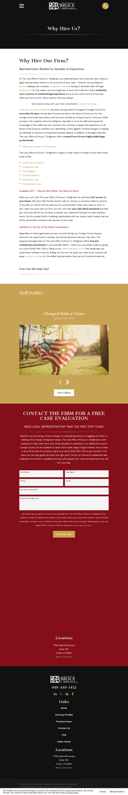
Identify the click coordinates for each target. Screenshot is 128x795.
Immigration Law (30, 167)
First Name (24, 472)
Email (68, 481)
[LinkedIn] (55, 604)
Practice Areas (64, 632)
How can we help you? (29, 498)
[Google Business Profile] (67, 604)
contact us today (87, 103)
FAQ (64, 645)
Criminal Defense (30, 175)
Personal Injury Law (31, 184)
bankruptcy (25, 90)
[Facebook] (72, 604)
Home (64, 618)
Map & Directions (64, 567)
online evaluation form (73, 248)
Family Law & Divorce (33, 162)
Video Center (64, 652)
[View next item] (67, 382)
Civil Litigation (29, 171)
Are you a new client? (29, 489)
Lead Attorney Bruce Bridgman (34, 109)
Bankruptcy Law (30, 179)
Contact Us (64, 638)
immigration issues (58, 86)
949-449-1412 (64, 598)
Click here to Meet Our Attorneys (39, 146)
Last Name (70, 472)
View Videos (64, 392)
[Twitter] (61, 604)
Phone (23, 481)
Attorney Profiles (64, 625)
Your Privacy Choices (54, 706)
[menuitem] (23, 709)
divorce (23, 86)
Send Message (64, 534)
